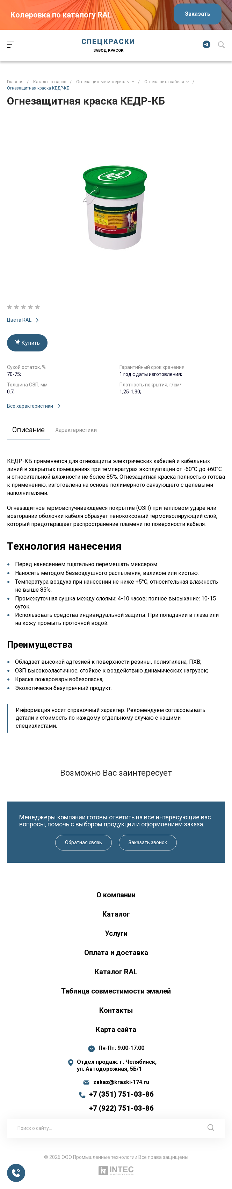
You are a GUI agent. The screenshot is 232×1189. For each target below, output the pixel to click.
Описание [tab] (28, 430)
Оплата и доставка (116, 952)
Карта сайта (116, 1029)
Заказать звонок (148, 842)
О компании (116, 895)
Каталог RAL (116, 972)
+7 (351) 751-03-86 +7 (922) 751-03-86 (121, 1101)
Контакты (116, 1010)
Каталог (116, 914)
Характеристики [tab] (76, 430)
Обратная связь (83, 842)
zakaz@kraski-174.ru (121, 1082)
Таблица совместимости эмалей (116, 991)
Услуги (116, 933)
